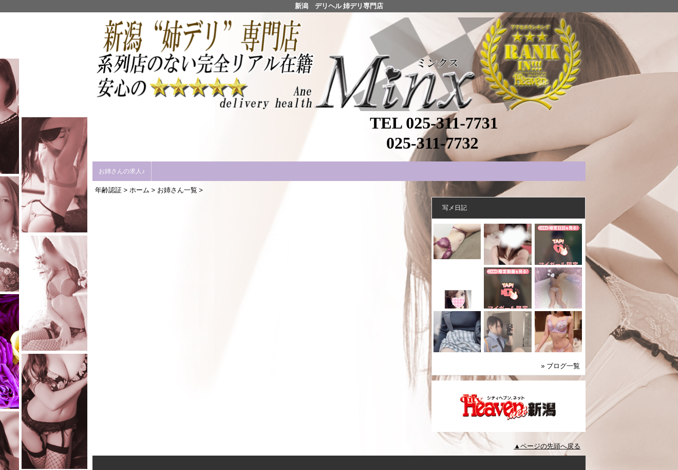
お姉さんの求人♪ (122, 171)
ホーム (139, 190)
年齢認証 (108, 190)
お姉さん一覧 (177, 190)
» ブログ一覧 (560, 366)
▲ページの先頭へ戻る (547, 446)
